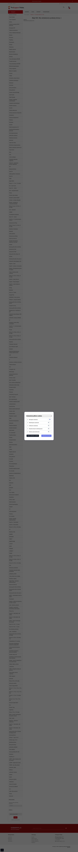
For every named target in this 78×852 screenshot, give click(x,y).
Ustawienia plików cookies (34, 416)
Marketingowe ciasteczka (34, 422)
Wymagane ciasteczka (33, 419)
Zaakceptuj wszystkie (46, 435)
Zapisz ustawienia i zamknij (32, 435)
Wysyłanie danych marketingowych (35, 428)
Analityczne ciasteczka (33, 425)
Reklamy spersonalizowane (34, 431)
